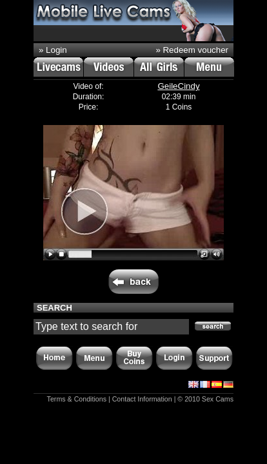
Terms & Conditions (76, 399)
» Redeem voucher (191, 50)
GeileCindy (178, 86)
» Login (53, 50)
